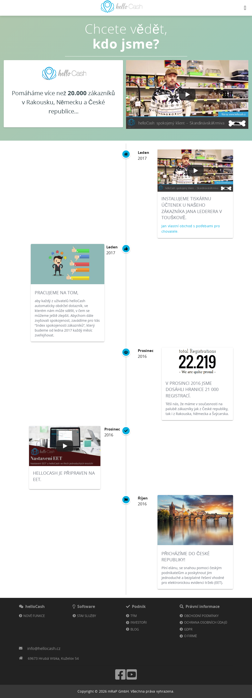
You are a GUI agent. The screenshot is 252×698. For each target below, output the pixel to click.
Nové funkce (34, 616)
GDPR (188, 629)
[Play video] (187, 94)
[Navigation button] (245, 8)
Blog (134, 629)
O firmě (190, 636)
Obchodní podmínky (201, 616)
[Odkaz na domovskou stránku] (122, 11)
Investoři (138, 622)
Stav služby (86, 616)
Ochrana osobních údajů (205, 622)
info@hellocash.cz (43, 648)
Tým (133, 616)
